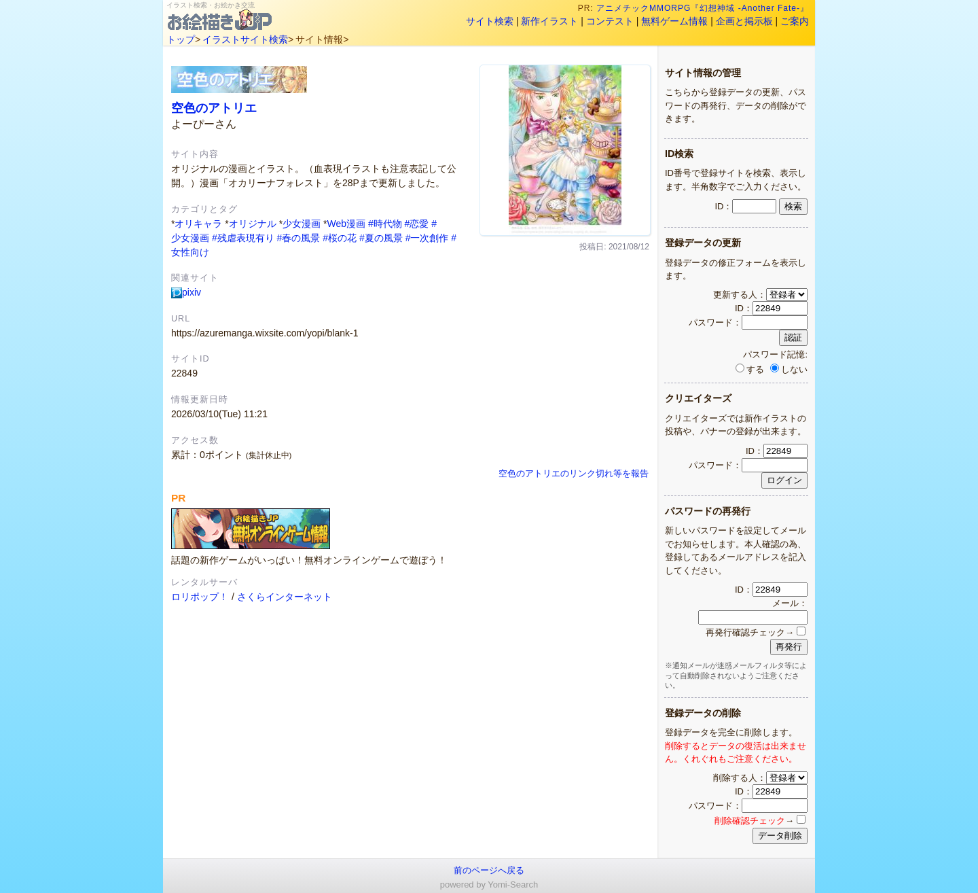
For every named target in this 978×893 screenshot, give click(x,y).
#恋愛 (417, 223)
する (750, 369)
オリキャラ (198, 223)
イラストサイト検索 (245, 39)
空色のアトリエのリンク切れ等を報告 (574, 473)
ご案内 (794, 21)
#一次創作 (427, 237)
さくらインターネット (284, 596)
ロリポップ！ (199, 596)
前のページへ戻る (489, 870)
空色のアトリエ (214, 108)
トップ (180, 39)
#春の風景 (299, 237)
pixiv (186, 292)
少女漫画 (302, 223)
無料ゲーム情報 (674, 21)
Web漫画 (346, 223)
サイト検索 (489, 21)
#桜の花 (340, 237)
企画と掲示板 (744, 21)
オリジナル (252, 223)
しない (789, 369)
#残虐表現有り (243, 237)
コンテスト (610, 21)
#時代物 (385, 223)
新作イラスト (549, 21)
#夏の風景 (381, 237)
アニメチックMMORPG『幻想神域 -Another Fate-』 (703, 8)
